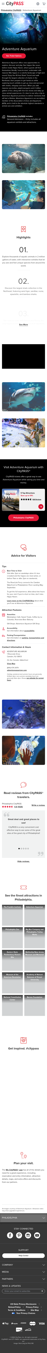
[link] (12, 806)
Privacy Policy (32, 1307)
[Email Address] (23, 1291)
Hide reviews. (23, 861)
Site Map (35, 1310)
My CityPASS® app (14, 1170)
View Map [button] (11, 664)
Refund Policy (14, 1307)
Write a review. (38, 805)
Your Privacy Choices (23, 1313)
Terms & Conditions (16, 1310)
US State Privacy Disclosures (23, 1304)
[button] (19, 848)
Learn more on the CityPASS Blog (20, 601)
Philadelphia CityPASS (11, 10)
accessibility (29, 631)
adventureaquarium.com (17, 670)
